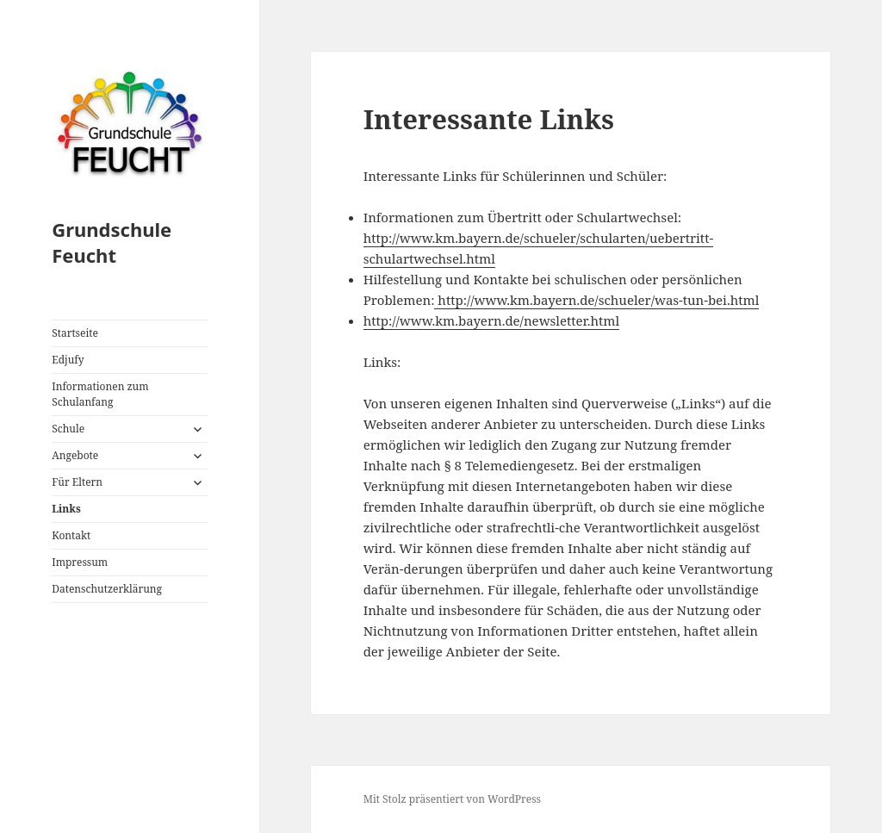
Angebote (75, 455)
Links (66, 508)
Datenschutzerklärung (107, 588)
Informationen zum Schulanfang (100, 394)
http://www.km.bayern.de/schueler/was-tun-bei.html (596, 299)
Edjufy (68, 359)
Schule (68, 428)
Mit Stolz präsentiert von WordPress (452, 799)
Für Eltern (77, 482)
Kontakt (71, 535)
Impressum (80, 562)
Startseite (75, 333)
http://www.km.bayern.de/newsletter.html (491, 320)
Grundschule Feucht (111, 242)
